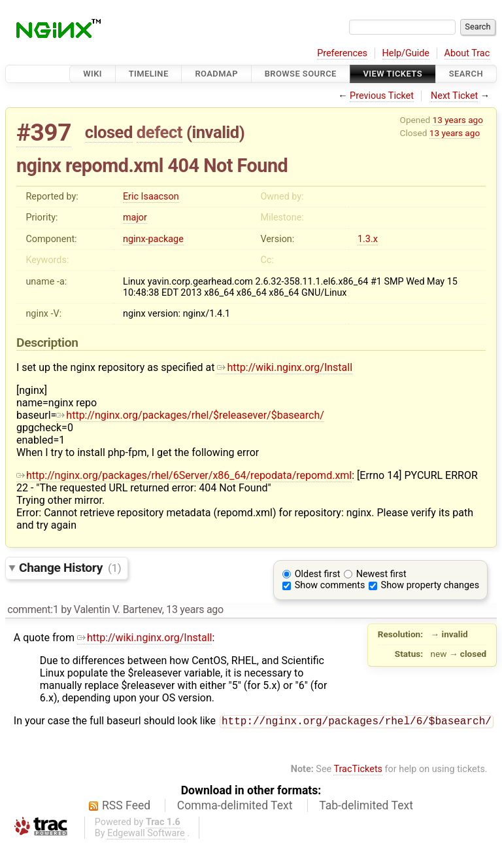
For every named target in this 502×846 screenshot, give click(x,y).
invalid (215, 132)
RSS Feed (126, 806)
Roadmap (216, 74)
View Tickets (392, 74)
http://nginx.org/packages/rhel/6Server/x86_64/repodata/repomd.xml (184, 475)
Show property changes (430, 585)
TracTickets (357, 770)
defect (159, 132)
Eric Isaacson (151, 196)
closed (109, 132)
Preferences (342, 53)
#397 (43, 132)
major (135, 217)
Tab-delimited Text (366, 806)
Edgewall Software (146, 834)
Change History (70, 567)
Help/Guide (405, 53)
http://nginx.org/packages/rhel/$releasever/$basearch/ (190, 415)
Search (466, 74)
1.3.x (368, 239)
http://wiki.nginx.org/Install (284, 367)
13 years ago (458, 120)
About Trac (467, 53)
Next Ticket (454, 95)
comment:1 (32, 609)
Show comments (330, 585)
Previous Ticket (382, 95)
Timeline (149, 74)
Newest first (381, 574)
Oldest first (318, 574)
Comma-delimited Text (235, 806)
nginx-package (153, 239)
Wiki (92, 74)
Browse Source (301, 74)
